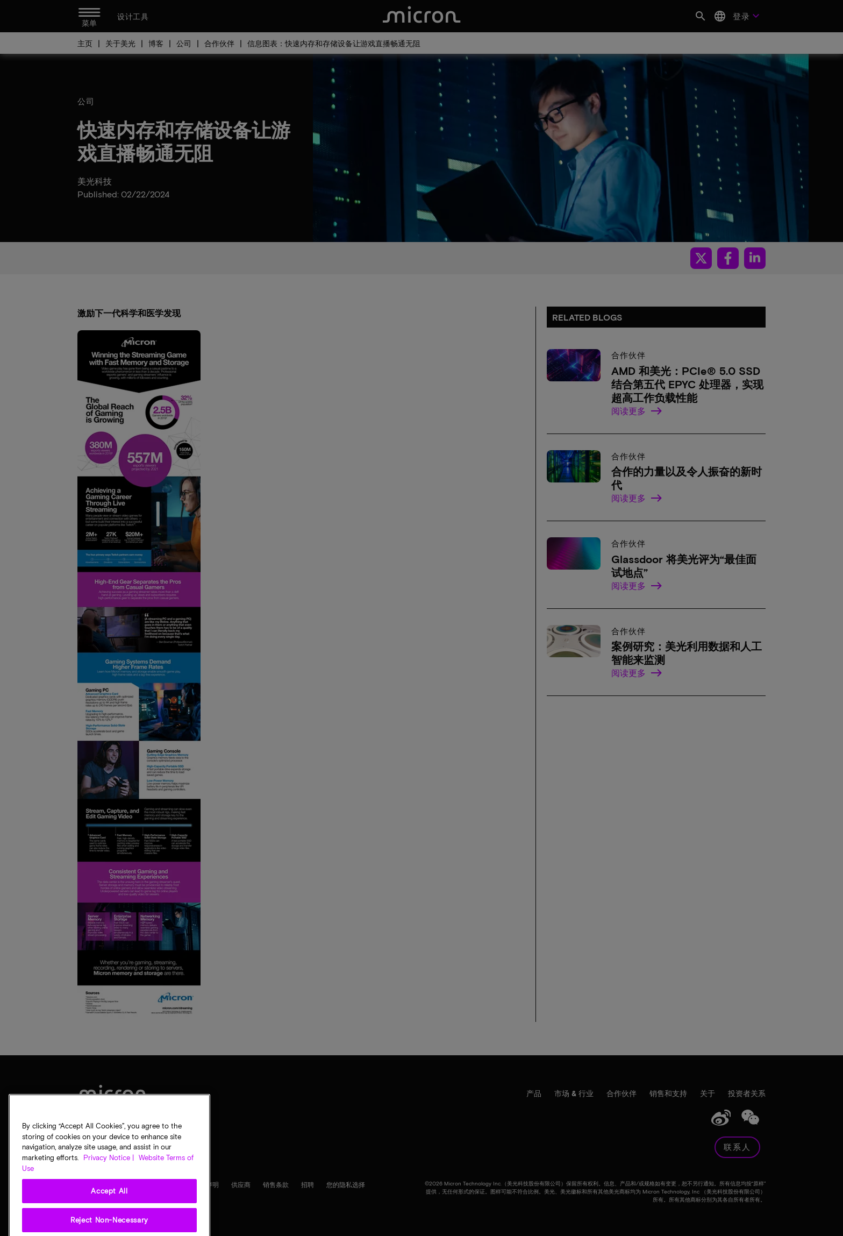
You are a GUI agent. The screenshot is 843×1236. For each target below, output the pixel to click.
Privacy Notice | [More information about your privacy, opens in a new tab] (108, 1193)
